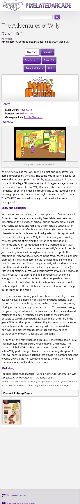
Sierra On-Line (53, 179)
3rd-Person (26, 113)
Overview (32, 52)
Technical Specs (34, 68)
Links (51, 68)
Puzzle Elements (33, 117)
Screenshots (32, 60)
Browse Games (17, 495)
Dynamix (30, 175)
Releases (47, 52)
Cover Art (49, 60)
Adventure (26, 109)
